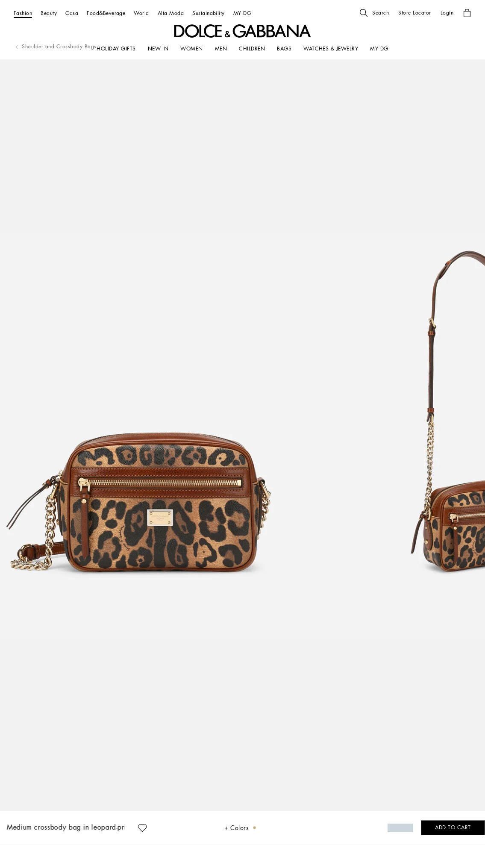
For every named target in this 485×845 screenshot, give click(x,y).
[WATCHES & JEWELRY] (330, 48)
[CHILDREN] (252, 48)
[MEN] (221, 48)
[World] (141, 13)
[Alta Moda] (171, 13)
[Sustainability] (208, 13)
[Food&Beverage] (106, 13)
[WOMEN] (191, 48)
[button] (374, 13)
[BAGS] (284, 48)
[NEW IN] (158, 48)
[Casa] (71, 13)
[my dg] (379, 48)
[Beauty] (49, 13)
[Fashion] (23, 13)
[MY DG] (242, 13)
